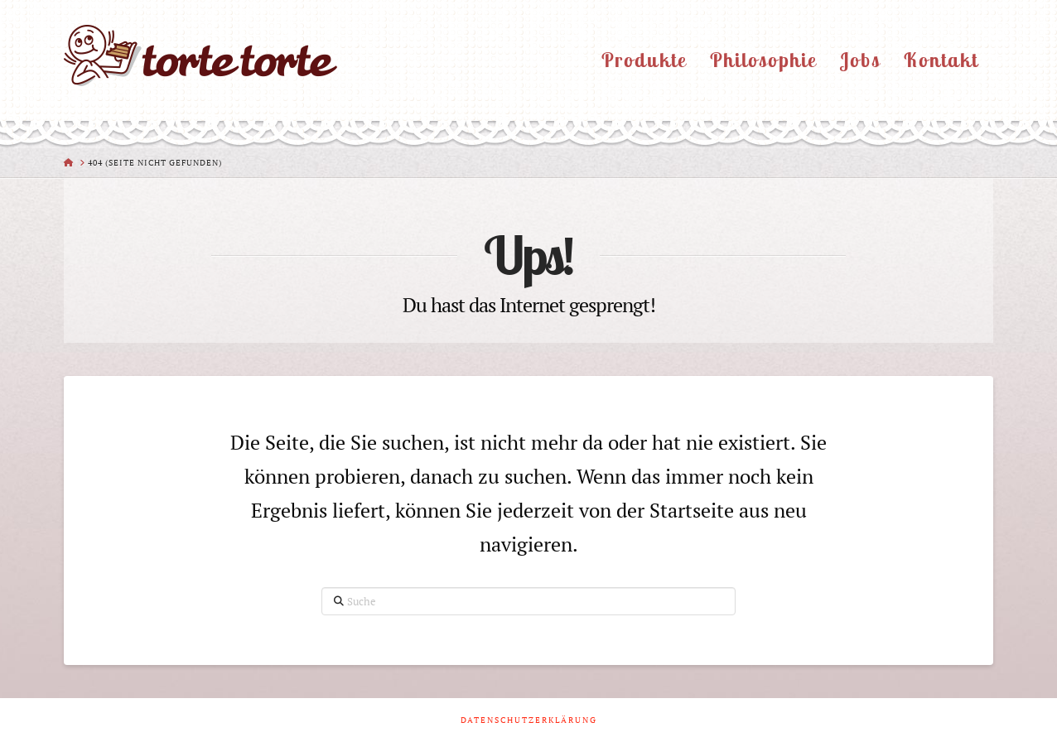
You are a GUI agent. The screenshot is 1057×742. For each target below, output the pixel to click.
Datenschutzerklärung (529, 720)
